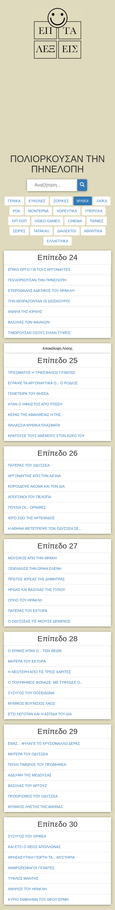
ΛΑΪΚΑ (102, 201)
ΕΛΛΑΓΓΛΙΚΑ (57, 241)
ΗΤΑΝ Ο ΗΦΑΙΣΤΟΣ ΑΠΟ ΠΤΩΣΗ (35, 404)
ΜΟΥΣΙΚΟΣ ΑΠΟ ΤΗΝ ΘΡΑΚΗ (32, 558)
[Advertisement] (57, 108)
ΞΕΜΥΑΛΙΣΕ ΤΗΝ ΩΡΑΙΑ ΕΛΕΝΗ (34, 569)
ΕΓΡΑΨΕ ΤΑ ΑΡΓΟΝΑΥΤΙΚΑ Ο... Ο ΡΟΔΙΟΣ (43, 383)
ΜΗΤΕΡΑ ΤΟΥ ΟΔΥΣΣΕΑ (28, 754)
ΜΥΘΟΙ (83, 201)
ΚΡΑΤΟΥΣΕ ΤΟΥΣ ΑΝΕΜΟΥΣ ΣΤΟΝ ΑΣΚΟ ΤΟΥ (46, 436)
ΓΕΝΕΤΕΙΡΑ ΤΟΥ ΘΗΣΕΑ (28, 394)
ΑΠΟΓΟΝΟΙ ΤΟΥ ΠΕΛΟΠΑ (29, 497)
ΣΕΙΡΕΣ (19, 231)
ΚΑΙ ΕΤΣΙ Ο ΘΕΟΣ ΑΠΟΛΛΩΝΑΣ (34, 847)
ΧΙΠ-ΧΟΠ (19, 221)
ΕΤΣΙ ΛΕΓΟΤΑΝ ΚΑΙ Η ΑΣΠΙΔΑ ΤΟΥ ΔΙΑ (40, 714)
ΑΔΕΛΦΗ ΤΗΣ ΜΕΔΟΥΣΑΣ (30, 775)
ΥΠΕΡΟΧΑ (93, 211)
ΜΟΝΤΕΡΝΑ (38, 211)
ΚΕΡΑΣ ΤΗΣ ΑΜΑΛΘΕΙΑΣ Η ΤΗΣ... (36, 415)
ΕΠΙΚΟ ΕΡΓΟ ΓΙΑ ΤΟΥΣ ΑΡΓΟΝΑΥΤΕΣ (39, 269)
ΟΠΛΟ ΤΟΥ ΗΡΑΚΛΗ (25, 600)
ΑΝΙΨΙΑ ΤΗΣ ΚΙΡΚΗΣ (25, 312)
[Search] (82, 185)
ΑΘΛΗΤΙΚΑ (93, 231)
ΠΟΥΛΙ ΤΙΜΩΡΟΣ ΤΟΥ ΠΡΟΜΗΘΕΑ (37, 765)
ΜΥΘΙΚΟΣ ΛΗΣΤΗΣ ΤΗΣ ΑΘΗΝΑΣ (35, 807)
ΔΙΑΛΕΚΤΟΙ (66, 231)
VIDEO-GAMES (47, 221)
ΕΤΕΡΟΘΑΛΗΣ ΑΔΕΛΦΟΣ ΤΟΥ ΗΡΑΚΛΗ (41, 291)
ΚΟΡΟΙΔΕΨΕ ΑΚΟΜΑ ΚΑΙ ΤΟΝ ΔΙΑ (36, 486)
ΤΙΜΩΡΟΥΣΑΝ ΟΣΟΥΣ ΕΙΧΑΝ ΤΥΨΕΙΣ (39, 333)
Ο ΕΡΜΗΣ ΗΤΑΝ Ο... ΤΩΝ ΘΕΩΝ (35, 651)
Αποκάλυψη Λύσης (58, 348)
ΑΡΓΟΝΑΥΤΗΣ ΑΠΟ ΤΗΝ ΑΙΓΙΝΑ (34, 476)
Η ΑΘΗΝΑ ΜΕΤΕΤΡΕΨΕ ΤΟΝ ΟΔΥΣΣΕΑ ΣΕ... (45, 528)
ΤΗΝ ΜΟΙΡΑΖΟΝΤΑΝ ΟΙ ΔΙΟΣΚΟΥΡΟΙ (39, 301)
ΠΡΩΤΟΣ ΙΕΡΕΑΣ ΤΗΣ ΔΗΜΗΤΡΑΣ (36, 579)
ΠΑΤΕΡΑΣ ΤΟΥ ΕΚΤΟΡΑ (27, 611)
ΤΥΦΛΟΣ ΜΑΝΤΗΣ (23, 878)
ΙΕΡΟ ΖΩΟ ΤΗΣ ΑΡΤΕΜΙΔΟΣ (31, 518)
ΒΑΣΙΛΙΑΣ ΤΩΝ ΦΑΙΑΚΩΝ (29, 322)
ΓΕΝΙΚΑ (14, 201)
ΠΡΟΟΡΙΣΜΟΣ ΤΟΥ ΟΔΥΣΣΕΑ (33, 796)
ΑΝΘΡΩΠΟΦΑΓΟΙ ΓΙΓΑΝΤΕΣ (31, 868)
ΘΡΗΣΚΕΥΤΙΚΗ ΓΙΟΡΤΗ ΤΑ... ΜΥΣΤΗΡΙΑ (41, 857)
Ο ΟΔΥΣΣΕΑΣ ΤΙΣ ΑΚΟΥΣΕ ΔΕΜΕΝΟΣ (39, 621)
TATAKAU (41, 231)
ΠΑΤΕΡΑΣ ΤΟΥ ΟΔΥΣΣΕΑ (29, 465)
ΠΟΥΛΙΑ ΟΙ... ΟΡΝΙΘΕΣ (27, 507)
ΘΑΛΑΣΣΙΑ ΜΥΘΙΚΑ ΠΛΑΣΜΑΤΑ (34, 425)
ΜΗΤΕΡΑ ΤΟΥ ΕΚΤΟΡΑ (27, 661)
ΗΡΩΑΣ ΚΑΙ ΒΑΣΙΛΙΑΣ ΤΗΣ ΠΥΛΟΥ (36, 590)
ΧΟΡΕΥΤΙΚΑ (66, 211)
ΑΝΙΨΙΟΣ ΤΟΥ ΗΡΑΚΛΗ (27, 889)
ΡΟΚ (17, 211)
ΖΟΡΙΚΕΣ (61, 201)
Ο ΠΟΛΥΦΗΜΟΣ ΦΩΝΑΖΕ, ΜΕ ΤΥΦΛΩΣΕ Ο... (45, 682)
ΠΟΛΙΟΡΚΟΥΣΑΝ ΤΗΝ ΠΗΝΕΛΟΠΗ (37, 280)
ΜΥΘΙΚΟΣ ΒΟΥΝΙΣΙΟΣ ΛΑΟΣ (31, 703)
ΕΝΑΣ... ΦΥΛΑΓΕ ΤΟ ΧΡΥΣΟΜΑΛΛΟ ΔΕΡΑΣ (44, 743)
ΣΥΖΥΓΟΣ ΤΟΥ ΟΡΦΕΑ (27, 836)
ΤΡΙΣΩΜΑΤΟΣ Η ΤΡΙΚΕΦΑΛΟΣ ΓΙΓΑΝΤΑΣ (41, 372)
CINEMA (75, 221)
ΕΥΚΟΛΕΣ (37, 201)
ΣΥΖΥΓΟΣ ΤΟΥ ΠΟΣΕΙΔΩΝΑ (31, 693)
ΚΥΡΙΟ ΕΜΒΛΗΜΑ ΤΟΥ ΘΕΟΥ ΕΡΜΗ (38, 899)
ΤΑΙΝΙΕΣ (96, 221)
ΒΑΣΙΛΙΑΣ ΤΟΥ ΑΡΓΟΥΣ (27, 786)
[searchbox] (52, 185)
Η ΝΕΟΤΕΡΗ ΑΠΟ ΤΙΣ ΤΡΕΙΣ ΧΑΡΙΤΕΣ (39, 672)
